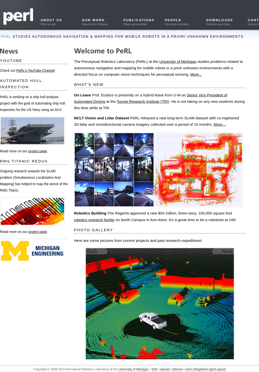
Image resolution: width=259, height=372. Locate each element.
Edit (154, 369)
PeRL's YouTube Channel (35, 70)
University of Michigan (177, 61)
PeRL (6, 36)
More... (196, 74)
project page (37, 151)
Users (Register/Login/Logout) (205, 369)
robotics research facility (94, 220)
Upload (164, 369)
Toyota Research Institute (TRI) (143, 101)
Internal (177, 369)
